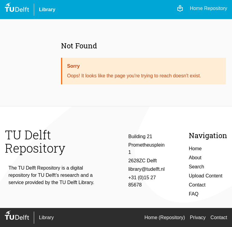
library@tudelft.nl (146, 169)
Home (195, 148)
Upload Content (205, 175)
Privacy (197, 217)
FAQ (193, 193)
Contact (197, 184)
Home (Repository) (164, 217)
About (195, 157)
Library (47, 9)
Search (196, 166)
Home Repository (208, 8)
